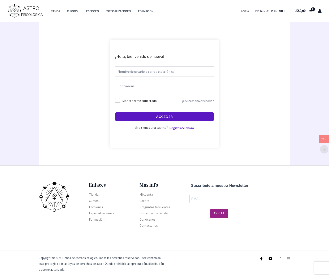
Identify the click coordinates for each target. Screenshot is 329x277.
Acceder (164, 116)
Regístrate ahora (181, 128)
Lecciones (89, 11)
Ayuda (247, 11)
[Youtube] (270, 258)
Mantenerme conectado (139, 101)
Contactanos (149, 226)
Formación (141, 11)
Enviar (219, 213)
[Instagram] (279, 258)
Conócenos (147, 219)
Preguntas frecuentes (271, 11)
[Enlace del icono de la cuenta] (320, 11)
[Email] (288, 258)
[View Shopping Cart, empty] (303, 11)
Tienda (54, 11)
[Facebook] (261, 258)
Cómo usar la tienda (154, 213)
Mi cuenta (146, 194)
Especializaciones (115, 11)
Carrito (145, 201)
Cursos (70, 11)
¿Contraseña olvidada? (198, 101)
